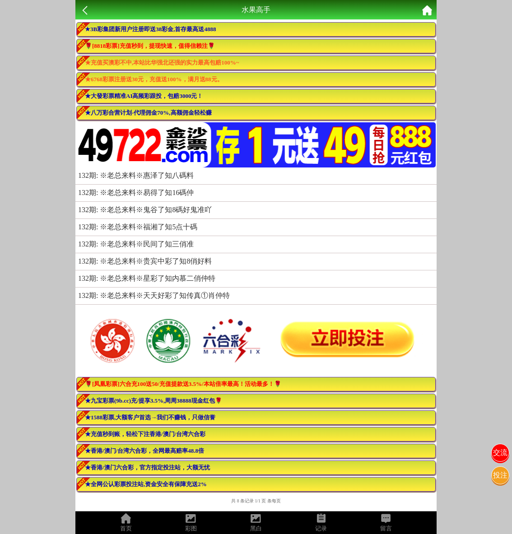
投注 (500, 475)
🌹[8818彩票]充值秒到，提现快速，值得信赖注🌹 (150, 45)
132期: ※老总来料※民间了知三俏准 (136, 244)
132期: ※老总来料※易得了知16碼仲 (136, 192)
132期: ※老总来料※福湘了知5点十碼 (137, 227)
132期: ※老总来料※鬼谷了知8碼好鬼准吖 (145, 210)
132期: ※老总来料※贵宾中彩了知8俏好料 (145, 261)
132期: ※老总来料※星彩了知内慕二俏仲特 (146, 278)
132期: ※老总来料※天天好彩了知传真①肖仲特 (154, 295)
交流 (500, 452)
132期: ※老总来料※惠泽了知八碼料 (136, 175)
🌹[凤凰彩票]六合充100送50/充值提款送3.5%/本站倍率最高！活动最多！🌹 (183, 384)
